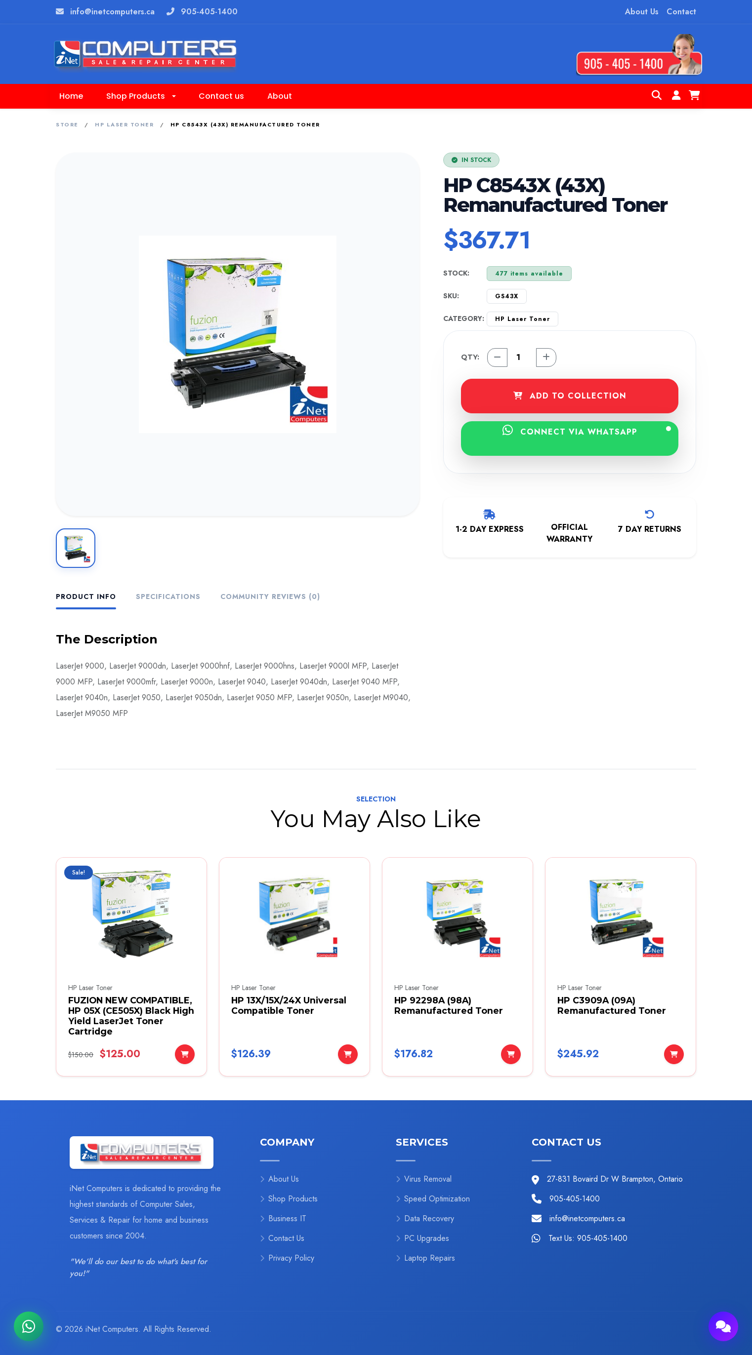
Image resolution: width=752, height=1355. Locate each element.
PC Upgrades (422, 1238)
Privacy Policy (287, 1258)
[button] (140, 96)
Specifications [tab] (168, 596)
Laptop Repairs (425, 1258)
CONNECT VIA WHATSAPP (586, 431)
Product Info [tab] (86, 596)
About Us (642, 11)
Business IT (283, 1218)
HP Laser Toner (124, 124)
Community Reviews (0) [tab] (270, 596)
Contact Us (282, 1238)
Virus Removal (424, 1179)
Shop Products (289, 1198)
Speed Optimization (433, 1198)
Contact (681, 11)
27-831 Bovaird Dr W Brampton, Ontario (615, 1179)
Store (67, 124)
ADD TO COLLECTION (570, 395)
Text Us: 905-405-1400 (587, 1238)
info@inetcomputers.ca (112, 11)
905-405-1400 (209, 11)
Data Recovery (425, 1218)
